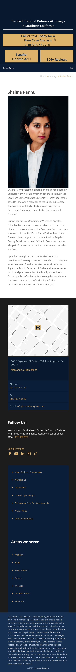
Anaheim (19, 554)
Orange (18, 578)
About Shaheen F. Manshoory (28, 472)
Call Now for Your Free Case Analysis (32, 503)
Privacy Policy (21, 511)
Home (43, 76)
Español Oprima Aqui (21, 57)
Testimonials (20, 487)
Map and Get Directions (24, 370)
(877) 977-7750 (18, 387)
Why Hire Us (20, 479)
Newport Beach (22, 570)
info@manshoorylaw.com (30, 406)
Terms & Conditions (24, 518)
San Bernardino (22, 593)
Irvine (17, 562)
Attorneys (52, 76)
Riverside (19, 585)
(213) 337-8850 (18, 398)
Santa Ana (19, 601)
